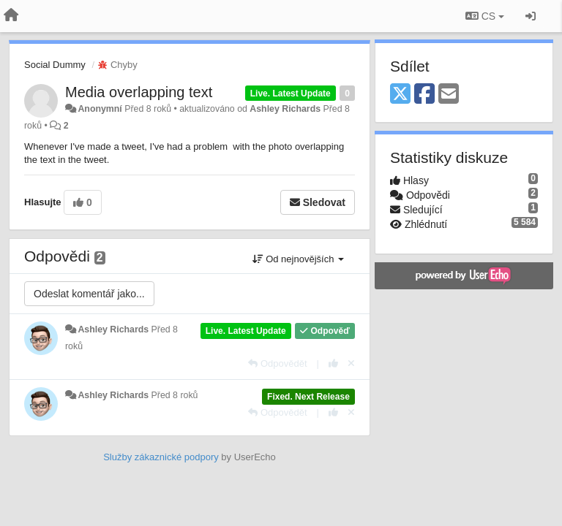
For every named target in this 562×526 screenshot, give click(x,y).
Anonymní (99, 109)
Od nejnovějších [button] (298, 259)
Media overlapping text (138, 92)
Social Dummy (55, 64)
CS (484, 16)
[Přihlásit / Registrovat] (530, 16)
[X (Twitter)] (400, 94)
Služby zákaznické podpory (161, 456)
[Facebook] (424, 94)
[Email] (448, 94)
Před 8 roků (174, 395)
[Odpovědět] (277, 363)
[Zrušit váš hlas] (351, 363)
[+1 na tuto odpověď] (333, 363)
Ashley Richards (285, 109)
